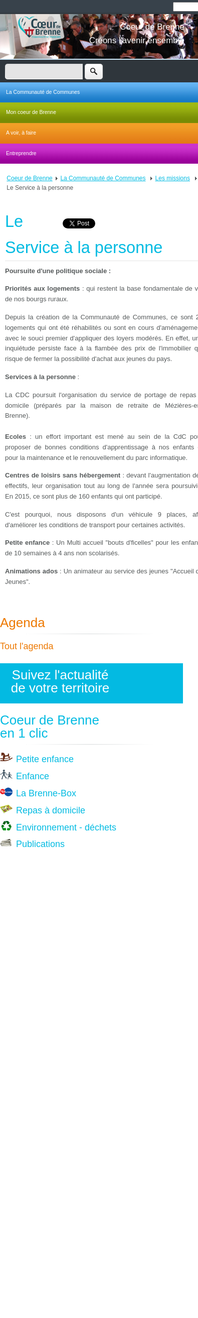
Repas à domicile (50, 810)
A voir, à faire (21, 133)
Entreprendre (21, 153)
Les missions (172, 178)
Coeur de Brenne (29, 178)
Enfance (32, 776)
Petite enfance (45, 759)
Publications (40, 844)
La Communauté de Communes (43, 92)
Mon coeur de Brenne (31, 112)
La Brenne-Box (46, 793)
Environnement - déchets (66, 827)
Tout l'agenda (27, 646)
